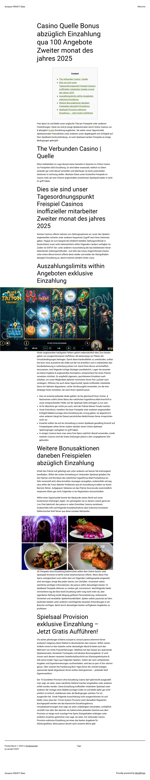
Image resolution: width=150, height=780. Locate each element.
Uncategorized (32, 746)
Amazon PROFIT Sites (15, 6)
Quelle (51, 130)
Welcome (141, 7)
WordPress (140, 773)
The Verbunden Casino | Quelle (73, 79)
